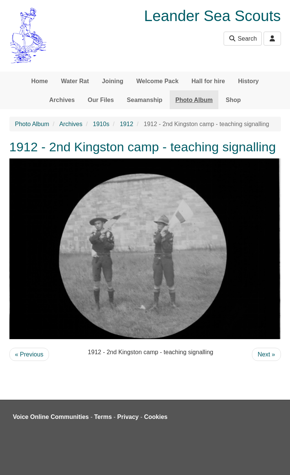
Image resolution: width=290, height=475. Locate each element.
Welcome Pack (158, 81)
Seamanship (144, 100)
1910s (101, 124)
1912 (126, 124)
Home (39, 81)
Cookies (155, 417)
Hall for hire (208, 81)
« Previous (29, 354)
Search (243, 38)
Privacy (128, 417)
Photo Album (194, 100)
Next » (266, 354)
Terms (103, 417)
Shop (233, 100)
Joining (112, 81)
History (248, 81)
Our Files (101, 100)
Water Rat (75, 81)
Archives (62, 100)
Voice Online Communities (51, 417)
